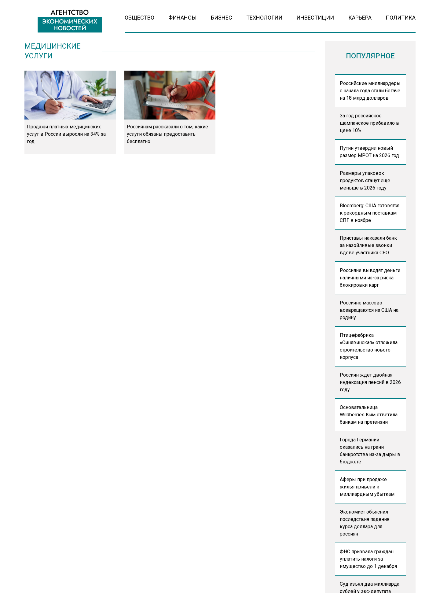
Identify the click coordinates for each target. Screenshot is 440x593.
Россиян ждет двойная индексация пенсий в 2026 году (370, 382)
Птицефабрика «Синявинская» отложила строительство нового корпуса (369, 346)
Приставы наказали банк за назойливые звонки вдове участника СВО (368, 245)
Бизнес (221, 17)
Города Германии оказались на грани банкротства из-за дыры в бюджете (370, 451)
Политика (401, 17)
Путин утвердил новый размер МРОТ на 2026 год (369, 151)
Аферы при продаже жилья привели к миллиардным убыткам (367, 487)
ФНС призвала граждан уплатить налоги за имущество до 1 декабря (368, 559)
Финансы (182, 17)
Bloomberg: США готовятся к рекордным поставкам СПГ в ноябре (369, 213)
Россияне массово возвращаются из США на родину (369, 310)
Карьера (360, 17)
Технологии (264, 17)
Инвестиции (315, 17)
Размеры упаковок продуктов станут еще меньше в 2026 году (365, 180)
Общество (139, 17)
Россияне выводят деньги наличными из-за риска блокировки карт (370, 277)
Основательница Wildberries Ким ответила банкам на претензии (369, 414)
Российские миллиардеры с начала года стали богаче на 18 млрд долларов (370, 90)
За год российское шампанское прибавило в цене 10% (369, 123)
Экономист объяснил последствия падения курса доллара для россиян (364, 523)
